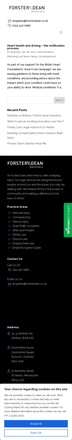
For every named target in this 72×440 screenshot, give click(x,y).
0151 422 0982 (21, 25)
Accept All (36, 423)
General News (46, 52)
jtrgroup (15, 52)
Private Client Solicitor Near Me (26, 143)
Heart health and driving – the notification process (36, 47)
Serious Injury (21, 221)
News (34, 56)
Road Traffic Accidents (26, 226)
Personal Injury (21, 212)
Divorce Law (20, 239)
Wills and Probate (23, 230)
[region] (36, 412)
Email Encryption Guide (27, 247)
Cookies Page (16, 415)
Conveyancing (21, 217)
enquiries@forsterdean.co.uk (30, 20)
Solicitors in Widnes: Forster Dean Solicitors (34, 115)
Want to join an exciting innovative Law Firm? (35, 121)
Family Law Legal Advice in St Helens (31, 127)
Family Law (19, 234)
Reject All (36, 432)
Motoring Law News (18, 56)
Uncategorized (47, 56)
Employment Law (23, 243)
